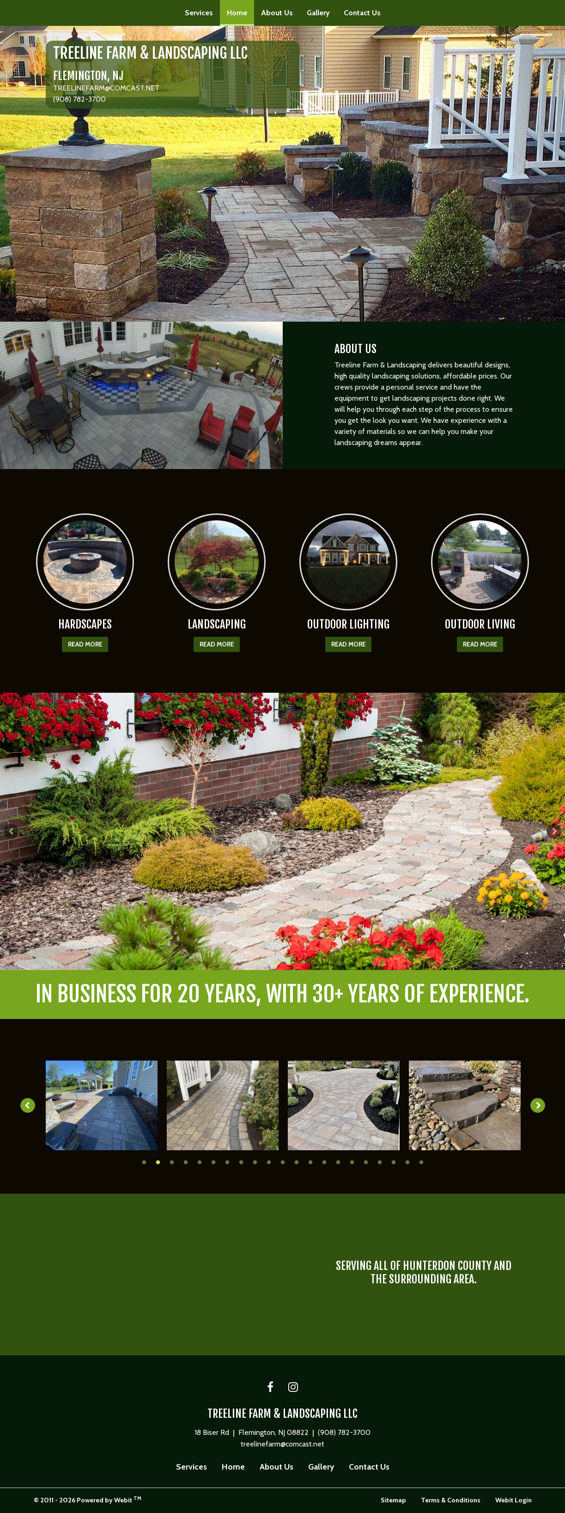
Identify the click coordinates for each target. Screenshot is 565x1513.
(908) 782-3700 (79, 99)
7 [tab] (227, 1161)
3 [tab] (289, 962)
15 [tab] (338, 1161)
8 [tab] (241, 1161)
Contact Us (362, 12)
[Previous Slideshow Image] (11, 831)
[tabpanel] (282, 831)
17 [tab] (366, 1161)
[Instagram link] (293, 1388)
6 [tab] (213, 1161)
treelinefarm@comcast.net (282, 1444)
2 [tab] (275, 962)
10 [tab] (268, 1161)
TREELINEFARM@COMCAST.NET (106, 88)
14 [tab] (324, 1161)
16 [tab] (352, 1161)
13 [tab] (310, 1161)
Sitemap (393, 1500)
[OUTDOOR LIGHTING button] (348, 561)
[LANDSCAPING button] (217, 561)
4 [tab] (303, 962)
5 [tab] (199, 1161)
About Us (277, 12)
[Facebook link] (270, 1388)
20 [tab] (407, 1161)
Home (240, 10)
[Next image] (539, 1105)
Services (199, 12)
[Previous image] (26, 1105)
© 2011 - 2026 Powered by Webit (87, 1499)
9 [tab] (255, 1161)
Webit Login (513, 1500)
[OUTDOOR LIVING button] (480, 561)
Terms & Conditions (450, 1500)
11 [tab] (282, 1161)
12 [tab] (296, 1161)
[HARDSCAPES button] (85, 561)
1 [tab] (262, 962)
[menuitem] (199, 13)
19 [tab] (393, 1161)
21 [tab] (421, 1161)
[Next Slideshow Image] (554, 831)
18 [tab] (379, 1161)
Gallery (318, 12)
